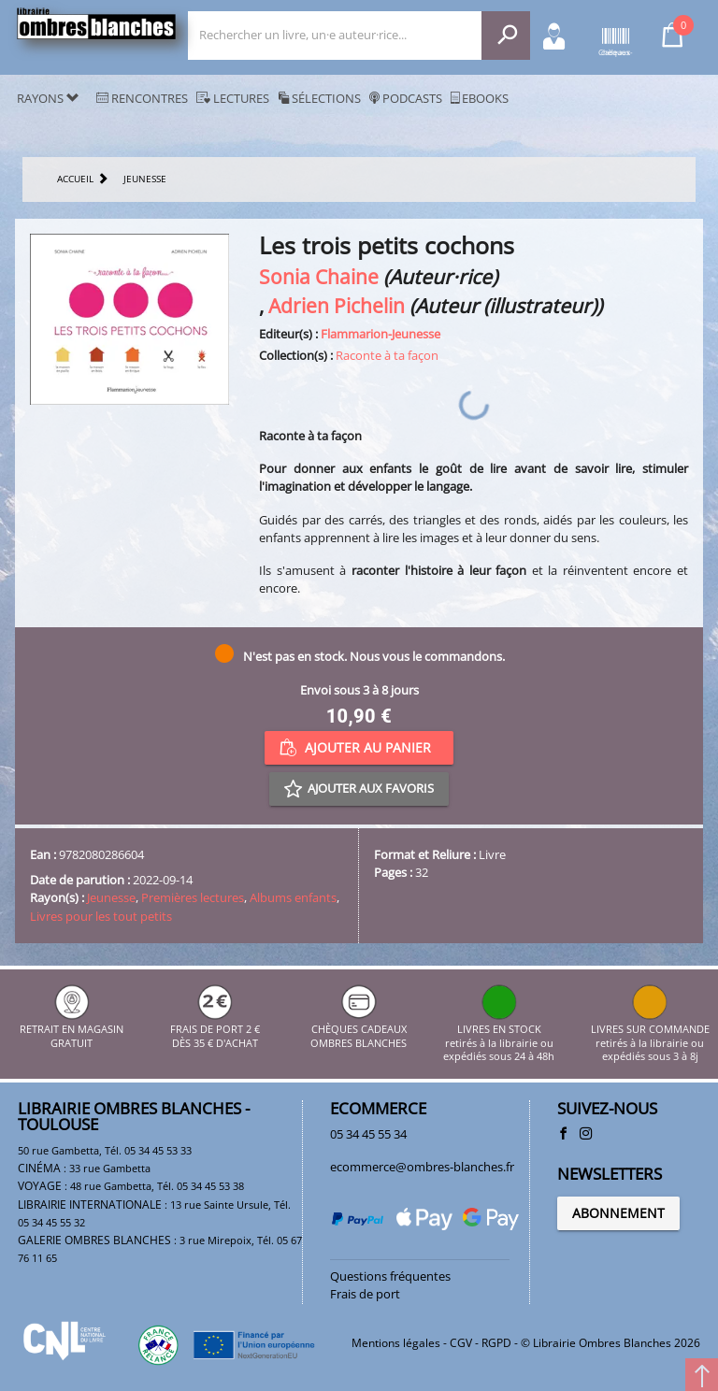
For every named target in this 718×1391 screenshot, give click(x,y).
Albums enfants (293, 897)
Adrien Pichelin (336, 305)
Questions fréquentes (390, 1276)
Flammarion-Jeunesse (380, 333)
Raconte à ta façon (387, 355)
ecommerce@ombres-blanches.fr (422, 1166)
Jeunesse (111, 897)
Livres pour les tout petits (101, 916)
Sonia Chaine (319, 276)
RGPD (496, 1343)
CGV (461, 1343)
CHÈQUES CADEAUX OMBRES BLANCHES (358, 1030)
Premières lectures (192, 897)
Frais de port (365, 1293)
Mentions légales (396, 1343)
